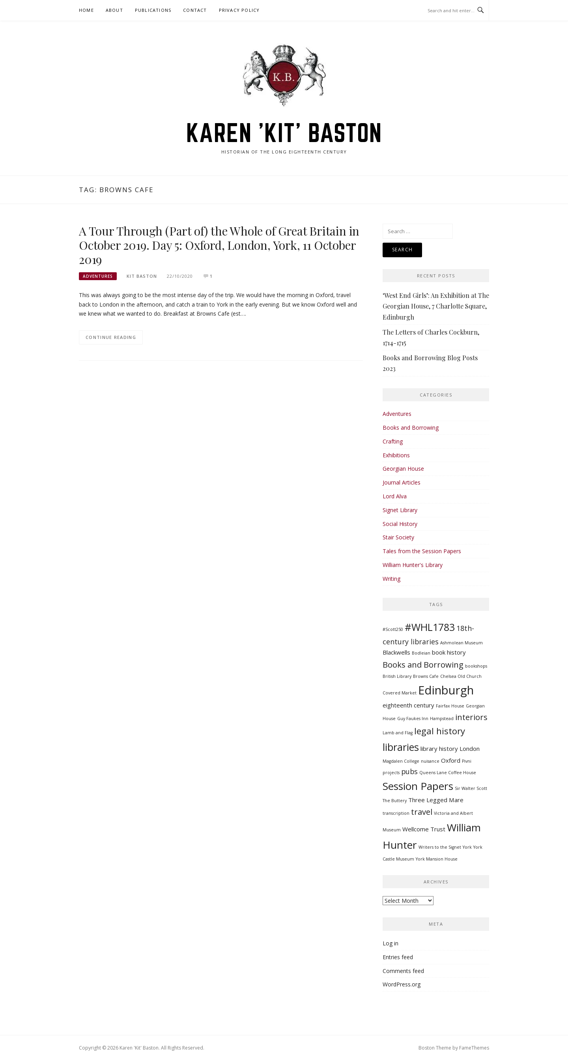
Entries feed (398, 957)
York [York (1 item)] (467, 847)
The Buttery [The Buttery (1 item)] (395, 800)
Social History (400, 524)
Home (86, 10)
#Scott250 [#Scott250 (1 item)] (393, 629)
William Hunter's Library (413, 565)
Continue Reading (111, 337)
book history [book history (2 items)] (449, 652)
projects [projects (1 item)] (391, 772)
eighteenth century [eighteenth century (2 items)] (408, 705)
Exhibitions (396, 455)
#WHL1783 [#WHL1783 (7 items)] (430, 627)
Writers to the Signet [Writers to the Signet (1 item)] (440, 847)
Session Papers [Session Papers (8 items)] (418, 786)
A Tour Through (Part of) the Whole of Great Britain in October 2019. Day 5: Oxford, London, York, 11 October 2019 (219, 245)
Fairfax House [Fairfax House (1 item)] (450, 706)
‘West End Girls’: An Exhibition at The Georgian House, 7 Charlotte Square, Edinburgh (436, 306)
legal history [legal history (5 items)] (439, 731)
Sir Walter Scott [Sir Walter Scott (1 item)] (471, 788)
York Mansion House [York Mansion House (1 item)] (437, 859)
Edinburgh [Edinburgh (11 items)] (446, 690)
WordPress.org (401, 984)
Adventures (98, 276)
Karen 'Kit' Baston (284, 132)
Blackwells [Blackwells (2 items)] (396, 652)
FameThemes (474, 1047)
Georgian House (403, 468)
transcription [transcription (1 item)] (396, 813)
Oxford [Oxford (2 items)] (450, 760)
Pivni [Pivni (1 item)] (466, 761)
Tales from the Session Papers (422, 551)
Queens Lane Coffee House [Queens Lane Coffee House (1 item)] (447, 772)
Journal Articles (401, 482)
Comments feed (403, 971)
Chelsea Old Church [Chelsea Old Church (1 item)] (461, 676)
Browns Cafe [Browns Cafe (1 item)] (426, 676)
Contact (195, 10)
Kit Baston (142, 276)
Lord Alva (395, 496)
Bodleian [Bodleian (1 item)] (421, 653)
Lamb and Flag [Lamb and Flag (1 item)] (398, 732)
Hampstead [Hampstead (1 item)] (442, 718)
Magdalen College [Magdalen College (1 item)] (401, 761)
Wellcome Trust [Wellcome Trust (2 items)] (423, 829)
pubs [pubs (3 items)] (409, 771)
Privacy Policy (239, 10)
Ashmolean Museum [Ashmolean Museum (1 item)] (461, 643)
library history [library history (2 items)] (439, 748)
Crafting (393, 441)
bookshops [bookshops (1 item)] (476, 666)
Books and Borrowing (411, 427)
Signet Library (400, 510)
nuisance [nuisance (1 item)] (430, 761)
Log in (390, 943)
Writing (391, 578)
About (114, 10)
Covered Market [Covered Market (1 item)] (400, 693)
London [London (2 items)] (470, 748)
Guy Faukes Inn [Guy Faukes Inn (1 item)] (412, 718)
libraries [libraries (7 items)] (401, 747)
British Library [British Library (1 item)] (397, 676)
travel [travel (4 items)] (421, 811)
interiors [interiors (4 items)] (471, 716)
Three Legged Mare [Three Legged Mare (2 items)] (435, 800)
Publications (153, 10)
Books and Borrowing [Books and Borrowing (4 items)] (423, 664)
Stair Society (398, 537)
